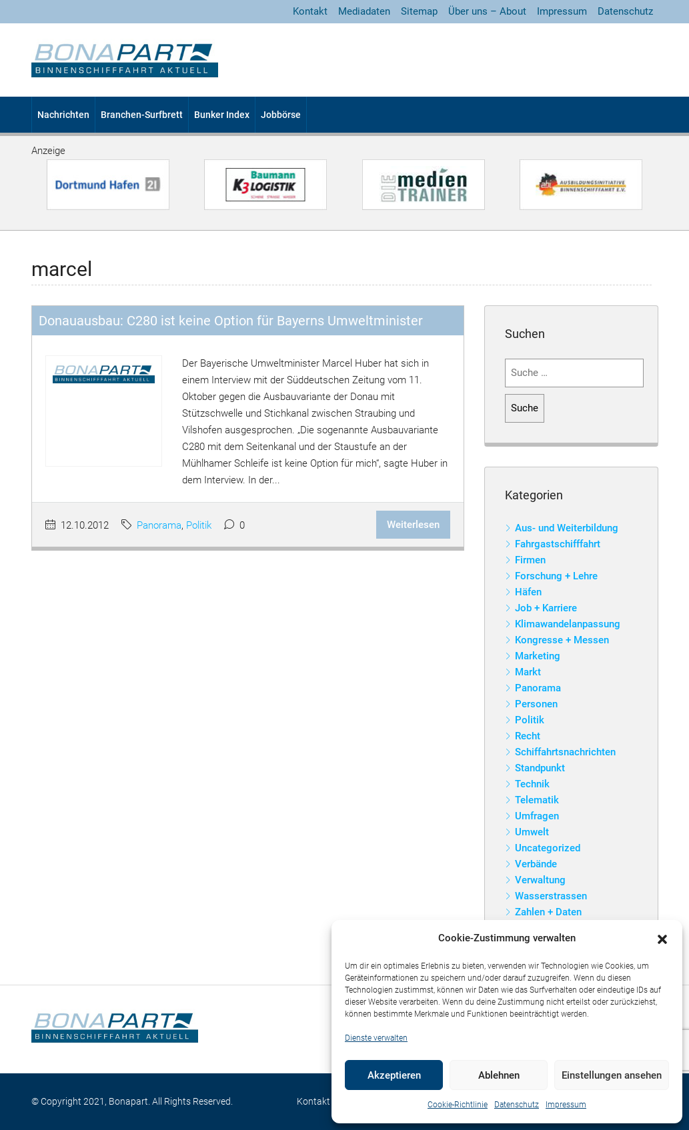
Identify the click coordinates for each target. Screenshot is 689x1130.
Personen (536, 704)
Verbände (536, 864)
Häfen (528, 592)
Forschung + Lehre (556, 576)
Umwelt (532, 832)
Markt (528, 672)
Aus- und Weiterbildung (566, 528)
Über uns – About (487, 11)
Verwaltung (540, 880)
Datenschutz (516, 1104)
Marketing (537, 656)
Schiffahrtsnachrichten (565, 752)
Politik (198, 525)
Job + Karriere (546, 608)
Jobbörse (281, 114)
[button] (662, 938)
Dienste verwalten (376, 1038)
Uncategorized (547, 848)
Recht (527, 736)
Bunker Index (221, 114)
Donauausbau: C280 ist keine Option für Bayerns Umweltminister (231, 321)
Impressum (566, 1104)
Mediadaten (364, 11)
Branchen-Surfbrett (142, 114)
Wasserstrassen (551, 896)
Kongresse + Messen (562, 640)
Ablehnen (499, 1075)
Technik (532, 784)
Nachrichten (63, 114)
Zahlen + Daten (548, 912)
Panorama (159, 525)
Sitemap (419, 11)
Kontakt (310, 11)
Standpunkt (540, 768)
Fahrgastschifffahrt (557, 544)
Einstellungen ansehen (612, 1075)
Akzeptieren (394, 1075)
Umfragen (537, 816)
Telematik (537, 800)
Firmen (530, 560)
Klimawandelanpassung (567, 624)
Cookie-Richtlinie (458, 1104)
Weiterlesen (413, 525)
